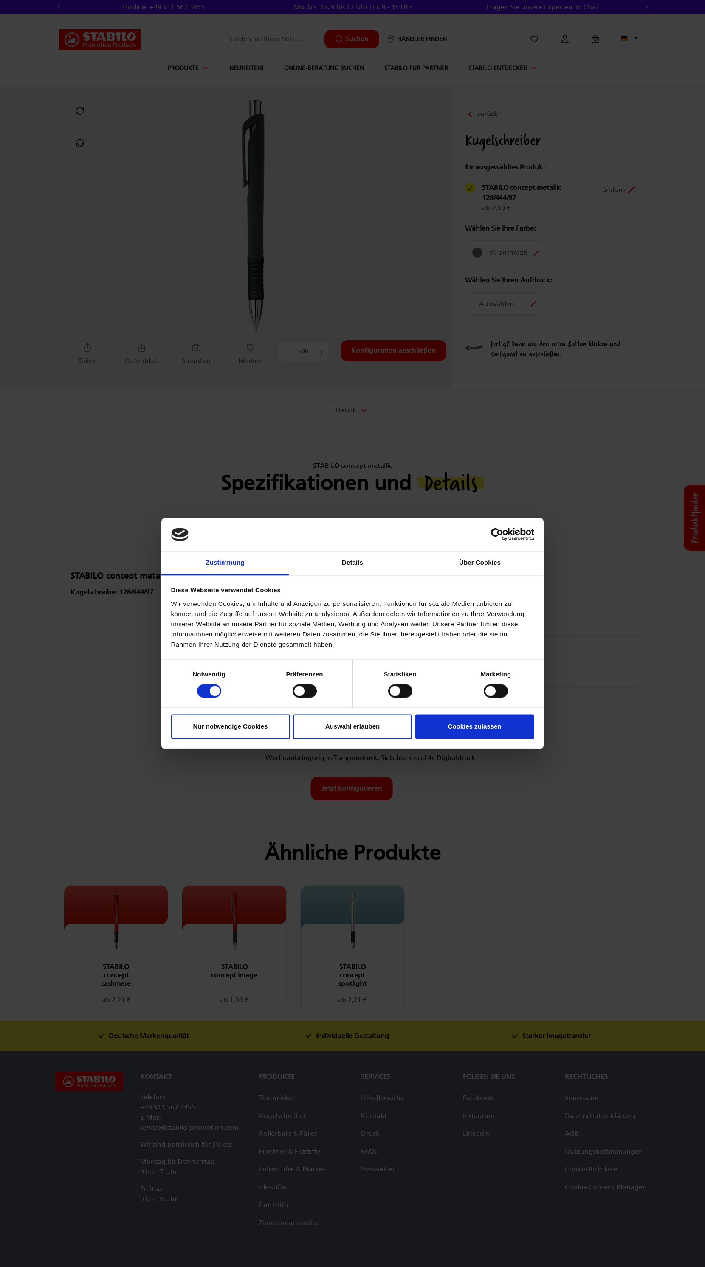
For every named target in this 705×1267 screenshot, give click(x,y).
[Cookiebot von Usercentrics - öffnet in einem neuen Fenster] (497, 534)
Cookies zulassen (475, 726)
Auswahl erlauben (352, 726)
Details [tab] (352, 562)
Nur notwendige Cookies (230, 726)
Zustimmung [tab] (225, 562)
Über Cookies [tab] (480, 562)
